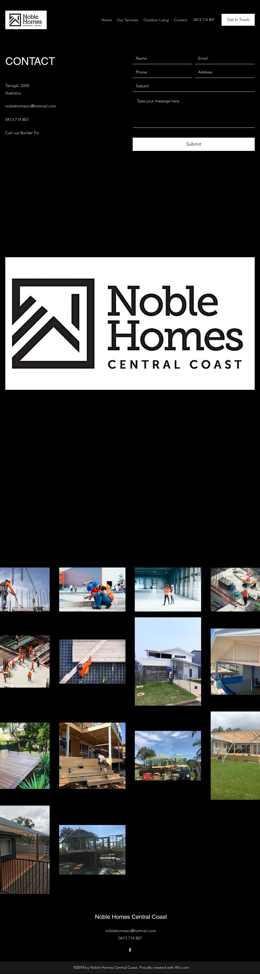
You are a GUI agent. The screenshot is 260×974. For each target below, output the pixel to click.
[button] (238, 20)
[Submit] (194, 144)
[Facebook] (130, 950)
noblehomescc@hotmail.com (30, 105)
